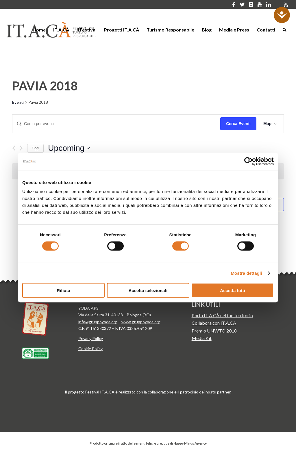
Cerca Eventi (238, 123)
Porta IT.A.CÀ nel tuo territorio (222, 315)
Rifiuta (63, 290)
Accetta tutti (232, 290)
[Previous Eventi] (13, 148)
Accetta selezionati (147, 290)
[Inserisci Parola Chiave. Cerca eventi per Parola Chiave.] (116, 124)
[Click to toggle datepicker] (69, 148)
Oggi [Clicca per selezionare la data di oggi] (35, 148)
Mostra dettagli (246, 272)
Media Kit (202, 338)
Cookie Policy (90, 348)
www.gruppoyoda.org (140, 321)
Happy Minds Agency (190, 443)
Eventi (18, 102)
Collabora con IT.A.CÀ (214, 323)
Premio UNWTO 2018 (214, 330)
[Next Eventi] (21, 148)
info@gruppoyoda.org (97, 321)
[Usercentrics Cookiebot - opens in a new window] (248, 161)
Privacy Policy (90, 338)
